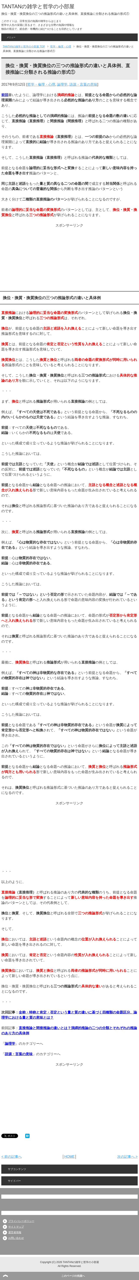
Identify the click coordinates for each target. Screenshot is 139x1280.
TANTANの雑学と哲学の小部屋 (37, 6)
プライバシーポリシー (21, 1221)
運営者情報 (14, 1232)
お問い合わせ (16, 1238)
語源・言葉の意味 (83, 84)
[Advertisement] (69, 258)
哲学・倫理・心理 (41, 84)
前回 (4, 95)
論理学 (62, 84)
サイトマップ (16, 1226)
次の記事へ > (127, 1156)
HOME (69, 1156)
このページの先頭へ (73, 1275)
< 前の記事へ (11, 1156)
